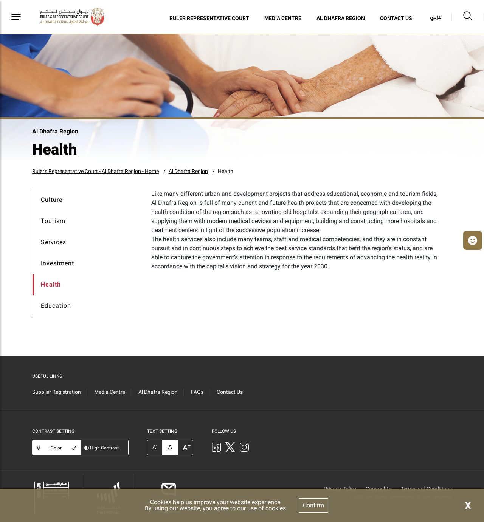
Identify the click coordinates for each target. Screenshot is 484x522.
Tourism (53, 221)
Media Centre (282, 18)
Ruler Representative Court (209, 18)
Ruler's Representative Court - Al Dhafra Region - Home (95, 171)
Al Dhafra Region (340, 18)
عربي (435, 17)
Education (56, 305)
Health (225, 171)
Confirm (313, 505)
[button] (472, 240)
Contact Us (396, 18)
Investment (57, 263)
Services (53, 242)
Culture (51, 199)
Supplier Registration (56, 392)
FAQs (197, 392)
